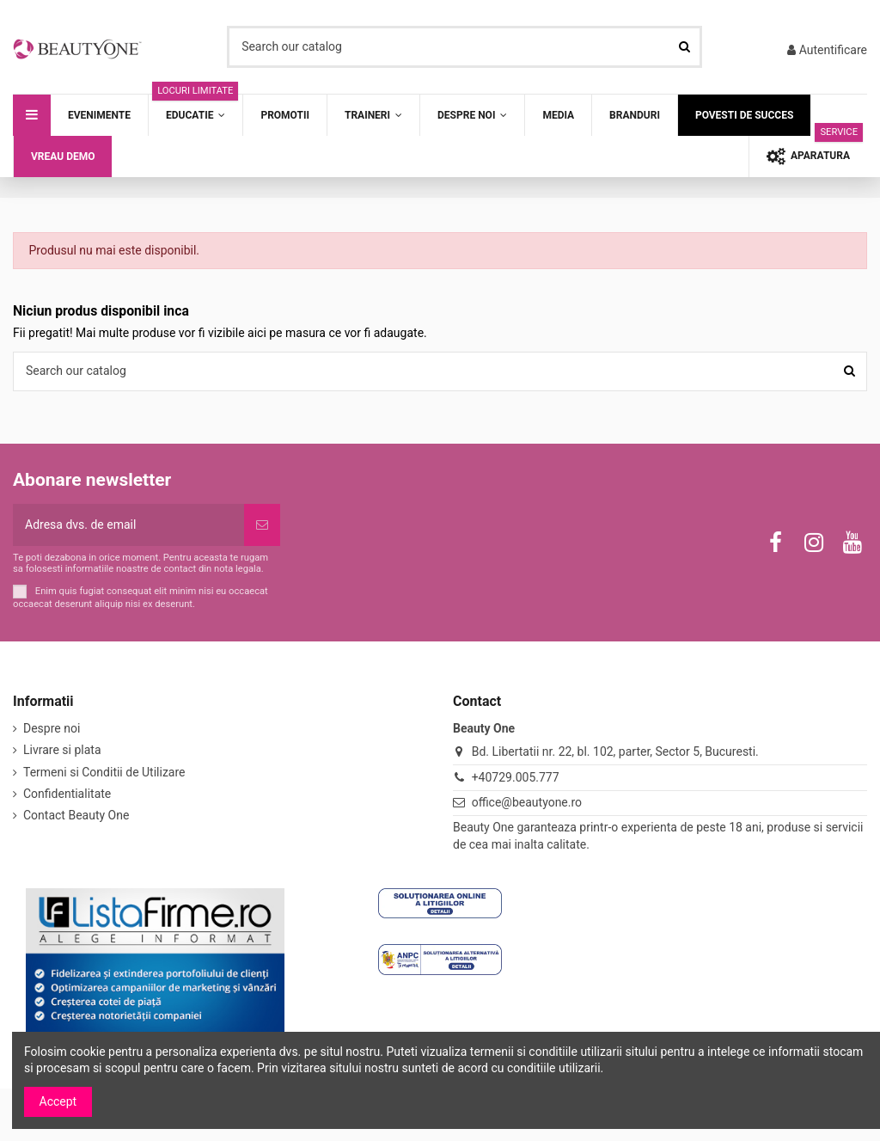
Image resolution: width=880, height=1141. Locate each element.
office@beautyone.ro (527, 802)
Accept (58, 1101)
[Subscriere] (262, 525)
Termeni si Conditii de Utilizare (104, 772)
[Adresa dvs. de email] (128, 525)
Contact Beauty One (76, 815)
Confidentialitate (67, 794)
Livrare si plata (62, 750)
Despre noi (51, 728)
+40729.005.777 (515, 777)
